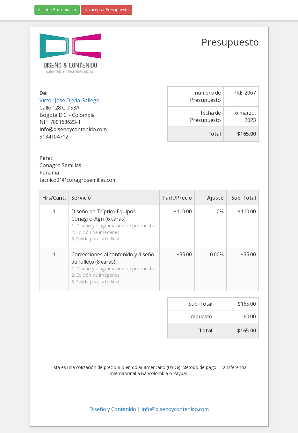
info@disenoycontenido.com (175, 409)
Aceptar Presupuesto (57, 9)
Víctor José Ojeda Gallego (69, 100)
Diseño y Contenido (112, 409)
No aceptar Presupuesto (106, 9)
